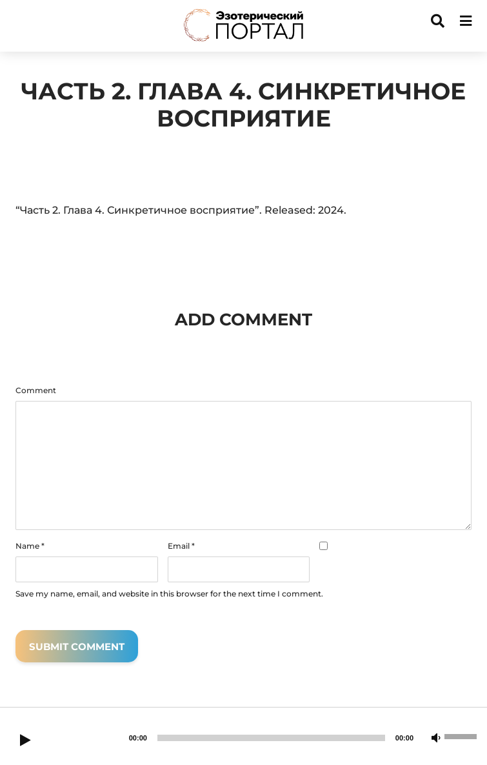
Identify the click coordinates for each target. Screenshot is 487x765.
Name (30, 546)
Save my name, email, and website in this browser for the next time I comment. (169, 594)
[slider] (271, 738)
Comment (35, 390)
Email (181, 546)
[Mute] (436, 738)
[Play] (25, 741)
